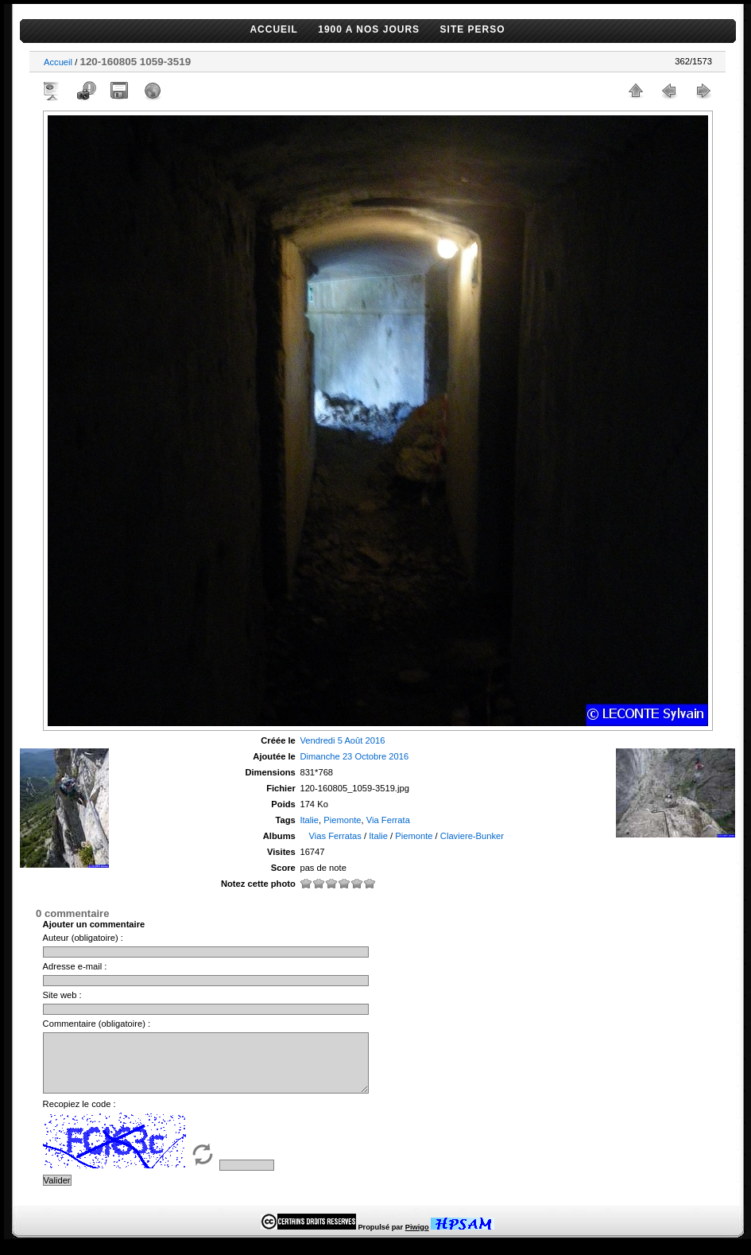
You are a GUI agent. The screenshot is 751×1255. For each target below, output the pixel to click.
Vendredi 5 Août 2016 (342, 740)
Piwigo (417, 1239)
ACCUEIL (273, 29)
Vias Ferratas (335, 836)
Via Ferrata (388, 820)
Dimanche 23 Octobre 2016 (354, 756)
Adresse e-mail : (75, 966)
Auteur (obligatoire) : (83, 937)
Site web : (62, 995)
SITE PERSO (472, 29)
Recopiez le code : (79, 1116)
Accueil (58, 62)
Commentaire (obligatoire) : (97, 1023)
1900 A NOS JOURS (369, 29)
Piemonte (342, 820)
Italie (309, 820)
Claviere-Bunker (472, 836)
